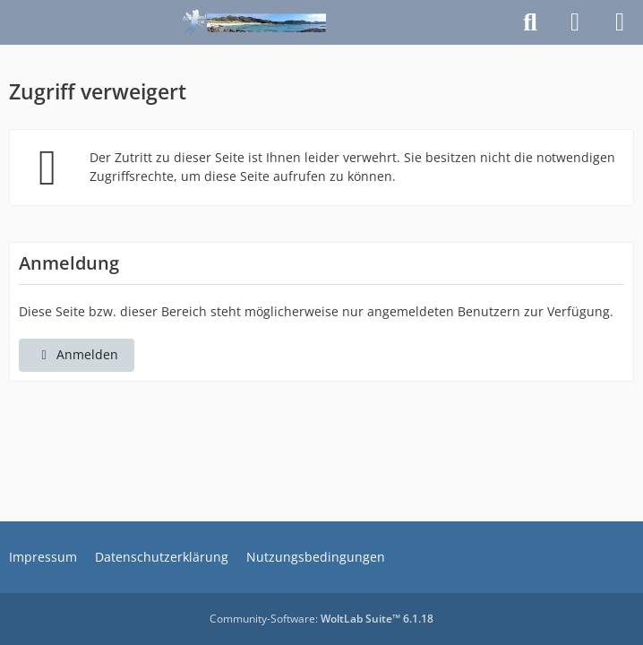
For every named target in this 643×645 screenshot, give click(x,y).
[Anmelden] (575, 22)
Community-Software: (321, 618)
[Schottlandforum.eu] (254, 22)
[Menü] (620, 22)
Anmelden (76, 354)
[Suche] (530, 22)
